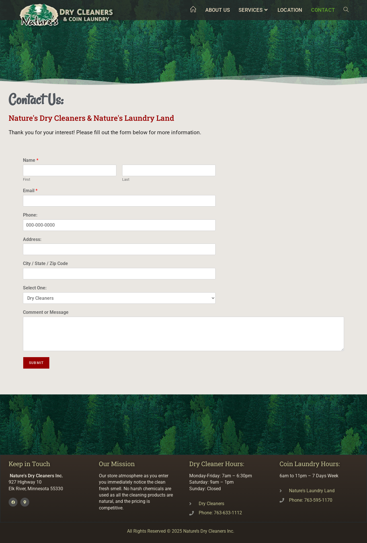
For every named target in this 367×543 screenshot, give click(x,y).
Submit (36, 363)
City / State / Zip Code (45, 263)
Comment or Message (46, 312)
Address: (32, 239)
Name (30, 160)
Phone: (30, 215)
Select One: (35, 288)
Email (30, 190)
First (26, 179)
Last (125, 179)
